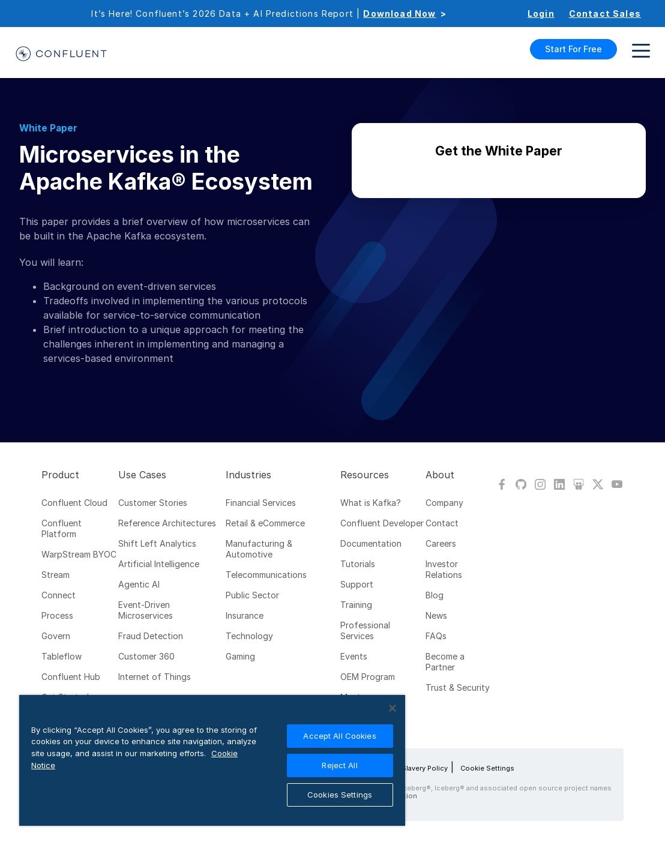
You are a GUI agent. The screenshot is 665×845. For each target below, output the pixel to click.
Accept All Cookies (339, 736)
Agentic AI (139, 584)
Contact (442, 523)
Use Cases (142, 475)
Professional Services (365, 630)
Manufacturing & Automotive (259, 548)
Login (541, 13)
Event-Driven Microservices (145, 610)
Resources (364, 475)
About (440, 475)
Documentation (371, 543)
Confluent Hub (70, 677)
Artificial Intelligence (158, 564)
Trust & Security (458, 687)
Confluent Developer (382, 523)
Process (57, 615)
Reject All (339, 765)
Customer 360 (146, 656)
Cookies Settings (339, 794)
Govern (55, 636)
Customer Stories (152, 503)
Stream (55, 575)
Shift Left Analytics (157, 543)
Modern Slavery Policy (411, 768)
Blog (435, 595)
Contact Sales (605, 13)
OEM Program (367, 677)
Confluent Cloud (74, 503)
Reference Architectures (167, 523)
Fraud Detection (150, 636)
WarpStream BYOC (78, 554)
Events (353, 656)
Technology (249, 636)
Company (444, 503)
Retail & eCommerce (265, 523)
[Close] (392, 708)
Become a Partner (445, 661)
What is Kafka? (370, 503)
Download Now (399, 13)
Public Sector (252, 595)
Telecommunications (266, 575)
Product (60, 475)
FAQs (436, 636)
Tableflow (61, 656)
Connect (58, 595)
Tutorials (357, 564)
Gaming (240, 656)
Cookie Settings (487, 768)
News (436, 615)
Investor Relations (444, 569)
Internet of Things (154, 677)
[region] (212, 760)
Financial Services (261, 503)
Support (356, 584)
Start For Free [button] (573, 49)
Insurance (244, 615)
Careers (441, 543)
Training (356, 605)
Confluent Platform (61, 528)
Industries (248, 475)
